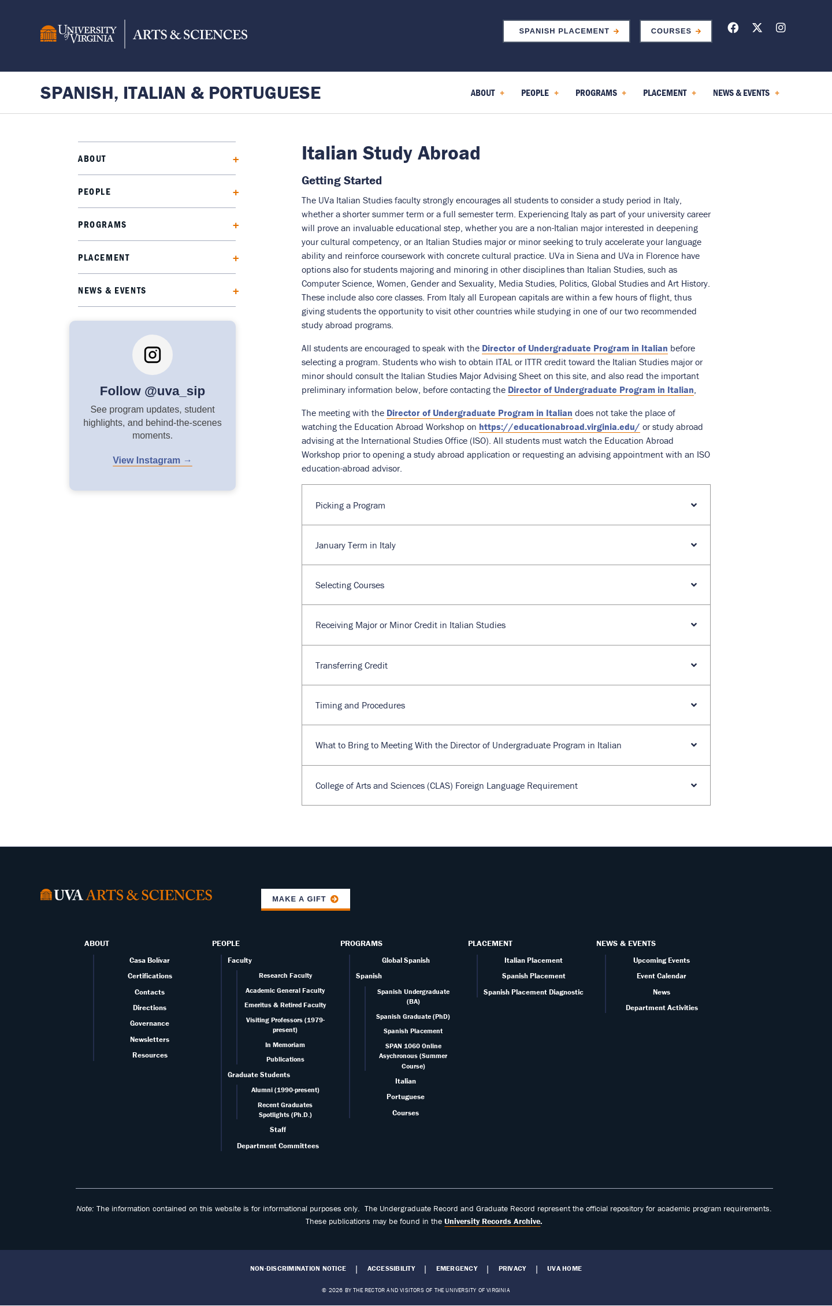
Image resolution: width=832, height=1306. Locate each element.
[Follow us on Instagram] (781, 30)
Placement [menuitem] (669, 96)
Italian (405, 1081)
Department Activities (662, 1007)
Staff (278, 1129)
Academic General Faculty (285, 990)
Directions (149, 1007)
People (95, 191)
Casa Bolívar (149, 960)
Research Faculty (285, 975)
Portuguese (406, 1096)
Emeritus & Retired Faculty (285, 1004)
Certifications (150, 976)
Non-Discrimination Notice (298, 1268)
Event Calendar (661, 976)
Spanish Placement (562, 31)
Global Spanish (406, 960)
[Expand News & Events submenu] (232, 290)
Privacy (512, 1268)
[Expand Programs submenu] (232, 224)
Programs (102, 224)
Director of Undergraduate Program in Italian (575, 348)
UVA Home (564, 1268)
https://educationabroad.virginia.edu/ (559, 426)
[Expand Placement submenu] (232, 257)
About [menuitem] (487, 96)
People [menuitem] (540, 96)
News (661, 992)
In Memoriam (285, 1044)
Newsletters (149, 1039)
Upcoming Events (661, 960)
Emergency (456, 1268)
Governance (149, 1023)
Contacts (150, 992)
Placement (103, 257)
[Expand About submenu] (232, 158)
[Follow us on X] (757, 30)
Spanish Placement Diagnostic (534, 992)
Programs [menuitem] (601, 96)
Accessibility (391, 1268)
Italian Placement (533, 960)
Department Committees (278, 1146)
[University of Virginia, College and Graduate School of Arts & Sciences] (143, 36)
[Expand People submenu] (232, 191)
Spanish (369, 976)
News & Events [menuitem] (746, 96)
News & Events (112, 290)
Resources (150, 1055)
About (92, 158)
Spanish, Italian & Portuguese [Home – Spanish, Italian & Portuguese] (180, 92)
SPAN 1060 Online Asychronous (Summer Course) (413, 1055)
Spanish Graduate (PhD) (413, 1016)
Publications (285, 1059)
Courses (671, 31)
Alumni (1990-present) (285, 1089)
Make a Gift (299, 899)
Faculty (240, 960)
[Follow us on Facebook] (732, 30)
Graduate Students (259, 1074)
